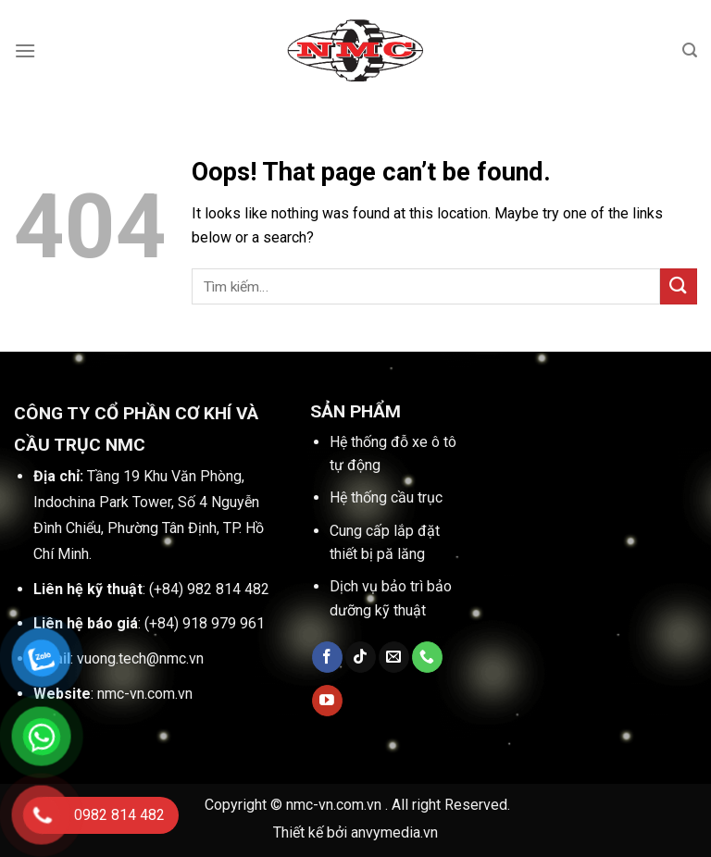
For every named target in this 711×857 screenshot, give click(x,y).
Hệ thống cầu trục (386, 497)
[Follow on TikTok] (360, 657)
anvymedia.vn (394, 832)
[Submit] (678, 286)
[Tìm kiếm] (689, 50)
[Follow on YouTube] (327, 700)
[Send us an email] (394, 657)
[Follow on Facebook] (327, 657)
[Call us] (427, 657)
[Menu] (25, 50)
